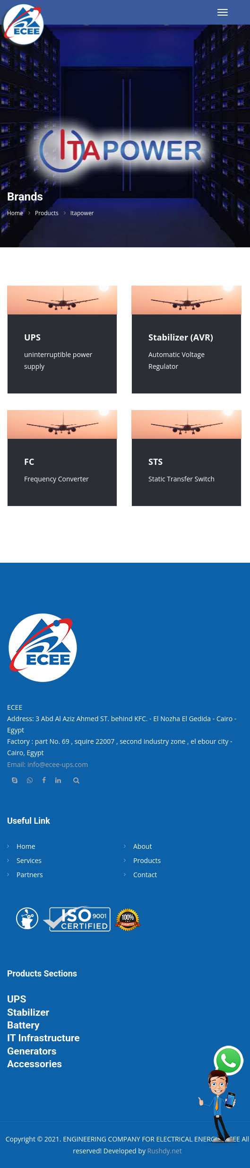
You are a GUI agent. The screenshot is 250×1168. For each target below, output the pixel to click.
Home (15, 213)
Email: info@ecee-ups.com (47, 764)
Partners (30, 874)
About (142, 846)
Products (47, 213)
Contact (145, 874)
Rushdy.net (164, 1150)
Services (29, 860)
